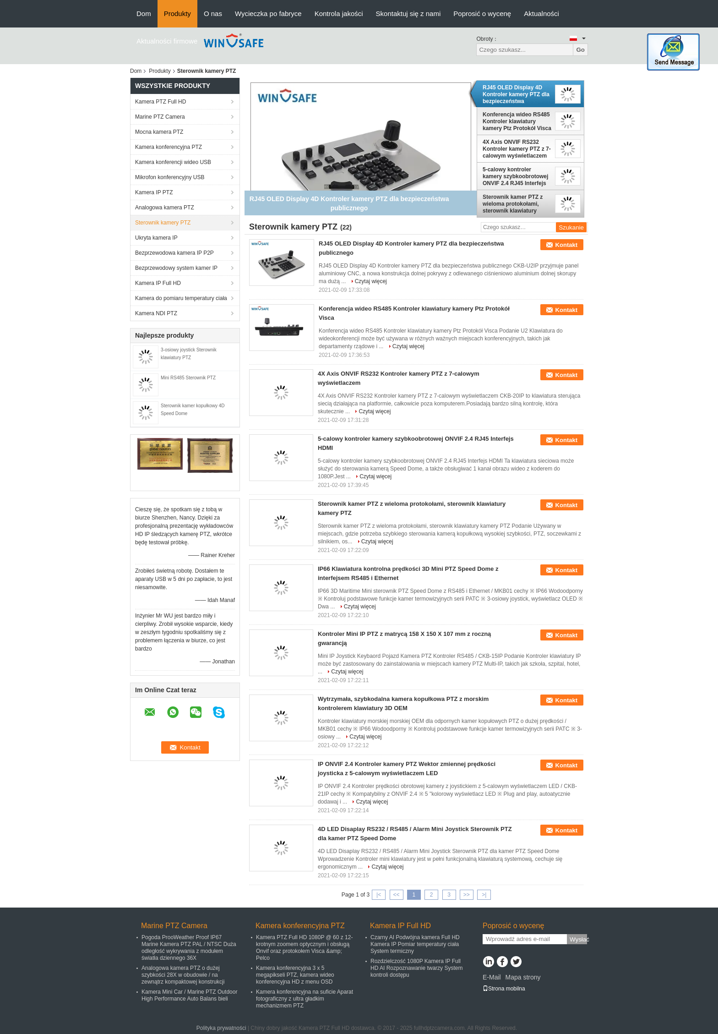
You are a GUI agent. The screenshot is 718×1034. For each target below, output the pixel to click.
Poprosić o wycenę (482, 13)
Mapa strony (522, 977)
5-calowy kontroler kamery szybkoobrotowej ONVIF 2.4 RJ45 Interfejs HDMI (515, 176)
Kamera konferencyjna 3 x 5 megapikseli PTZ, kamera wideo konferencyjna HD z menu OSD (295, 975)
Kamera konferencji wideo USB (173, 162)
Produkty (177, 13)
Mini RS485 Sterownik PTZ (188, 377)
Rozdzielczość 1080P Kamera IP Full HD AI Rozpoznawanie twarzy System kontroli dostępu (416, 968)
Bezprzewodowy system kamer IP (176, 268)
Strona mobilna (504, 988)
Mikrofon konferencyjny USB (169, 177)
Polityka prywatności (221, 1028)
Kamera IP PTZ (154, 192)
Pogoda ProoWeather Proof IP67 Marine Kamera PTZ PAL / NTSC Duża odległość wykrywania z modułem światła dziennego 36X (188, 947)
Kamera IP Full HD (158, 283)
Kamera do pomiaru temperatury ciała (181, 298)
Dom (143, 13)
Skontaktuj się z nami (408, 13)
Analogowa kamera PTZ (164, 207)
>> (466, 895)
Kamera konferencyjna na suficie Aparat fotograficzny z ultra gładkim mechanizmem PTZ (304, 999)
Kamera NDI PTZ (156, 313)
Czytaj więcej (371, 281)
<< (396, 895)
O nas (213, 13)
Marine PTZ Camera (160, 117)
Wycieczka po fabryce (268, 13)
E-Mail (492, 977)
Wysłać (578, 939)
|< (378, 895)
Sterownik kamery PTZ (162, 222)
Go (580, 49)
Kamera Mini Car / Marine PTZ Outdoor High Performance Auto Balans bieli (189, 995)
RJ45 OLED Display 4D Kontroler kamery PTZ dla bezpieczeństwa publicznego (516, 94)
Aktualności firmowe (166, 41)
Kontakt (566, 244)
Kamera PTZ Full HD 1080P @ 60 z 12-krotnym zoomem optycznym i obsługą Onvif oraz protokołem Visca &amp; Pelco (304, 947)
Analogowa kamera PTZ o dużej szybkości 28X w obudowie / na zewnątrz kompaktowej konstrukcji (182, 975)
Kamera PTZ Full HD (160, 101)
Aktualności (541, 13)
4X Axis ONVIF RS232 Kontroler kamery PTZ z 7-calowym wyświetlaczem (517, 149)
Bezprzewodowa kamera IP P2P (174, 253)
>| (484, 895)
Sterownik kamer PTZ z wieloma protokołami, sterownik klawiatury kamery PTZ (513, 204)
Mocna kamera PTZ (159, 132)
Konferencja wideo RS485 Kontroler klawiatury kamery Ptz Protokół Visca (517, 121)
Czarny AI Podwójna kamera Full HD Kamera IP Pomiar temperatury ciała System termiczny (415, 944)
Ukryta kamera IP (156, 238)
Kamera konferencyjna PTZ (168, 147)
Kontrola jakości (339, 13)
